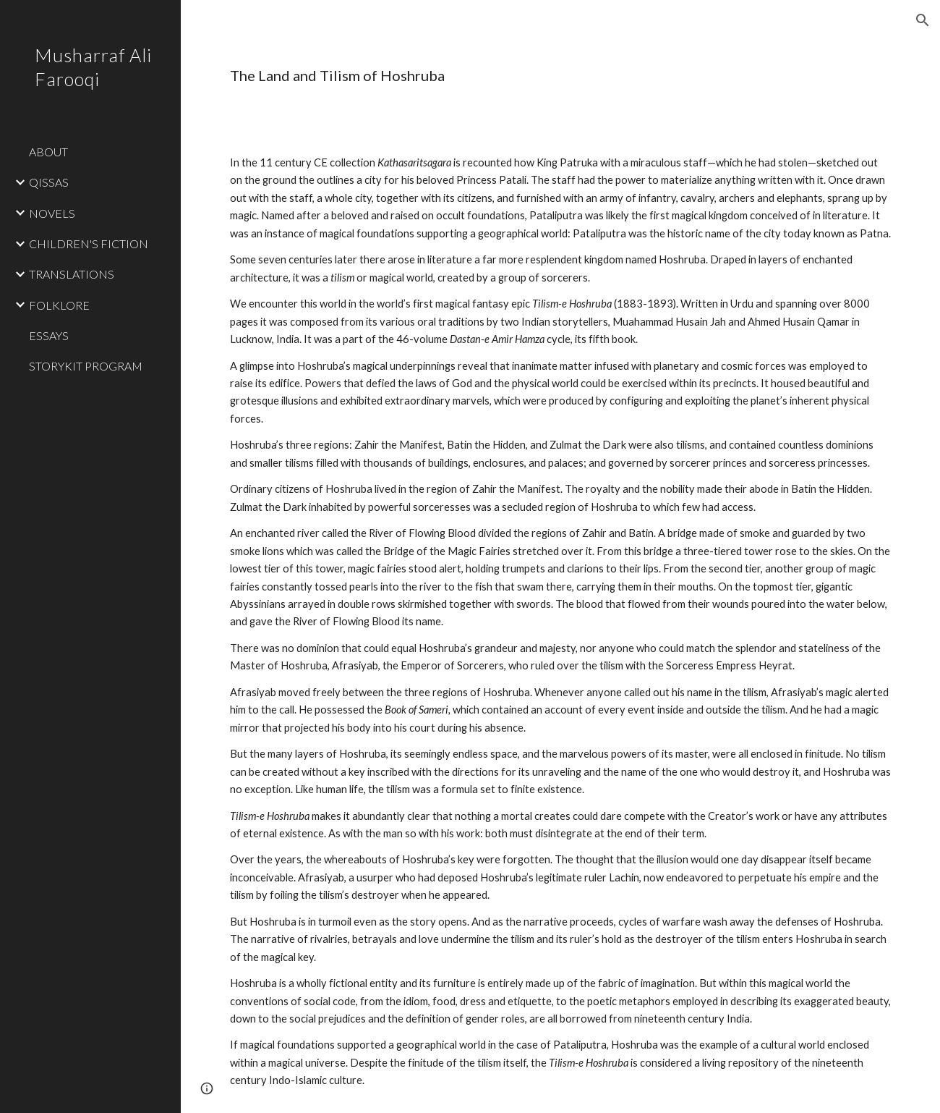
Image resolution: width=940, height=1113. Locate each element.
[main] (445, 75)
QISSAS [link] (49, 182)
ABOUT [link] (48, 151)
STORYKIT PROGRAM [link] (85, 366)
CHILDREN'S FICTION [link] (88, 243)
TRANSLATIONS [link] (71, 274)
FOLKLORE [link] (59, 305)
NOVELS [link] (52, 213)
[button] (922, 20)
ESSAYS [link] (49, 335)
